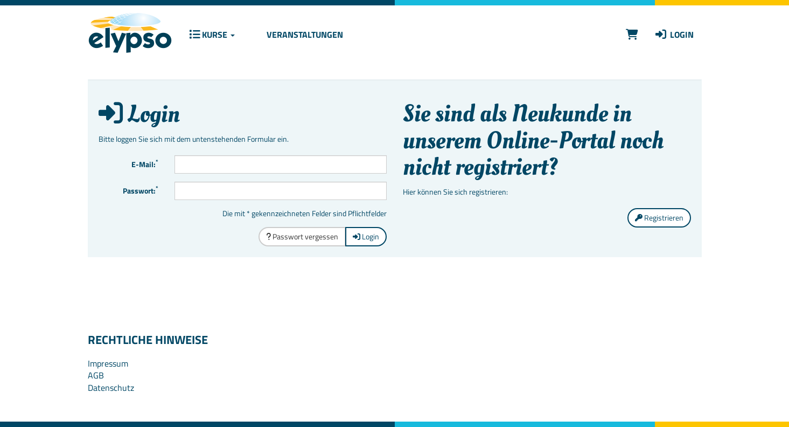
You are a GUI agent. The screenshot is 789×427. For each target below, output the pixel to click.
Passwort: (140, 190)
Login (674, 34)
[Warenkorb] (632, 34)
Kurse (212, 34)
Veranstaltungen (303, 34)
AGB (96, 375)
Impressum (108, 363)
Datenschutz (111, 387)
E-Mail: (144, 163)
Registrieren (659, 217)
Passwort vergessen (302, 236)
